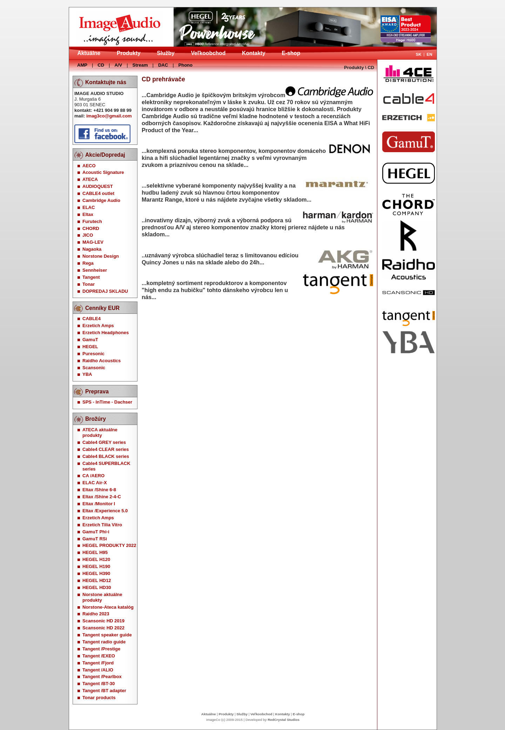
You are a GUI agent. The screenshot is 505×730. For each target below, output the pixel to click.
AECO (89, 165)
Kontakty (253, 53)
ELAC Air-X (94, 482)
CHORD (90, 228)
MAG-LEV (92, 242)
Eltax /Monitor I (98, 503)
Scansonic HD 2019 (103, 620)
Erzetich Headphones (105, 332)
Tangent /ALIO (97, 669)
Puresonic (93, 353)
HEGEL (90, 346)
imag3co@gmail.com (109, 116)
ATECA (90, 179)
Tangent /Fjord (98, 662)
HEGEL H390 (96, 573)
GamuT (90, 339)
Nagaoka (91, 249)
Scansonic (93, 367)
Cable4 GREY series (104, 442)
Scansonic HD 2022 (103, 627)
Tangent (91, 277)
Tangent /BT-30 (98, 683)
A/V (118, 65)
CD (100, 65)
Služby (165, 53)
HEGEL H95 (95, 552)
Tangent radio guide (104, 641)
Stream (140, 65)
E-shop (291, 53)
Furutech (92, 221)
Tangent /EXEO (98, 655)
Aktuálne (88, 53)
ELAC (88, 207)
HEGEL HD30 (96, 587)
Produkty (129, 53)
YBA (87, 374)
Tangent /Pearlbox (102, 676)
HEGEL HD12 (96, 580)
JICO (87, 235)
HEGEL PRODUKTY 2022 (109, 545)
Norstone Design (100, 256)
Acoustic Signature (103, 172)
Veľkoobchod (208, 53)
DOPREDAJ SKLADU (105, 291)
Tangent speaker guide (107, 634)
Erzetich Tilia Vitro (102, 524)
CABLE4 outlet (98, 193)
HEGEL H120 (96, 559)
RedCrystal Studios (283, 720)
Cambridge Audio (101, 200)
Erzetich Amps (98, 325)
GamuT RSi (94, 538)
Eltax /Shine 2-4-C (101, 496)
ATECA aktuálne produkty (99, 432)
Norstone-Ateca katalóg (108, 607)
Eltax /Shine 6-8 (99, 489)
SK (418, 54)
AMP (82, 65)
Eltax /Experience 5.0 (105, 510)
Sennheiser (94, 270)
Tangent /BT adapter (104, 690)
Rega (88, 263)
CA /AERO (93, 475)
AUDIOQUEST (97, 186)
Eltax (87, 214)
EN (429, 54)
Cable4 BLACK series (105, 456)
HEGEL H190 (96, 566)
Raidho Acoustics (101, 360)
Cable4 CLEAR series (105, 449)
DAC (163, 65)
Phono (186, 65)
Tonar (88, 284)
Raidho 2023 (95, 613)
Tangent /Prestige (101, 648)
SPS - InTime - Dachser (107, 402)
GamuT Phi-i (95, 531)
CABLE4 (91, 318)
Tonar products (98, 697)
